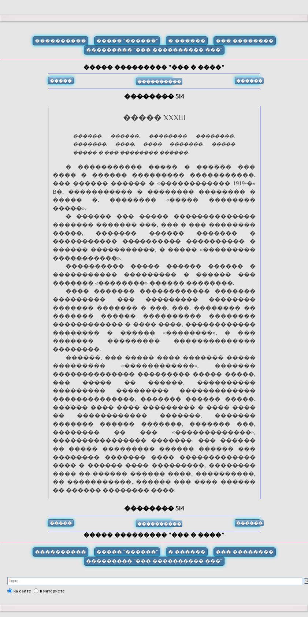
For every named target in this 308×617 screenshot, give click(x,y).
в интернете (52, 591)
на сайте (22, 591)
